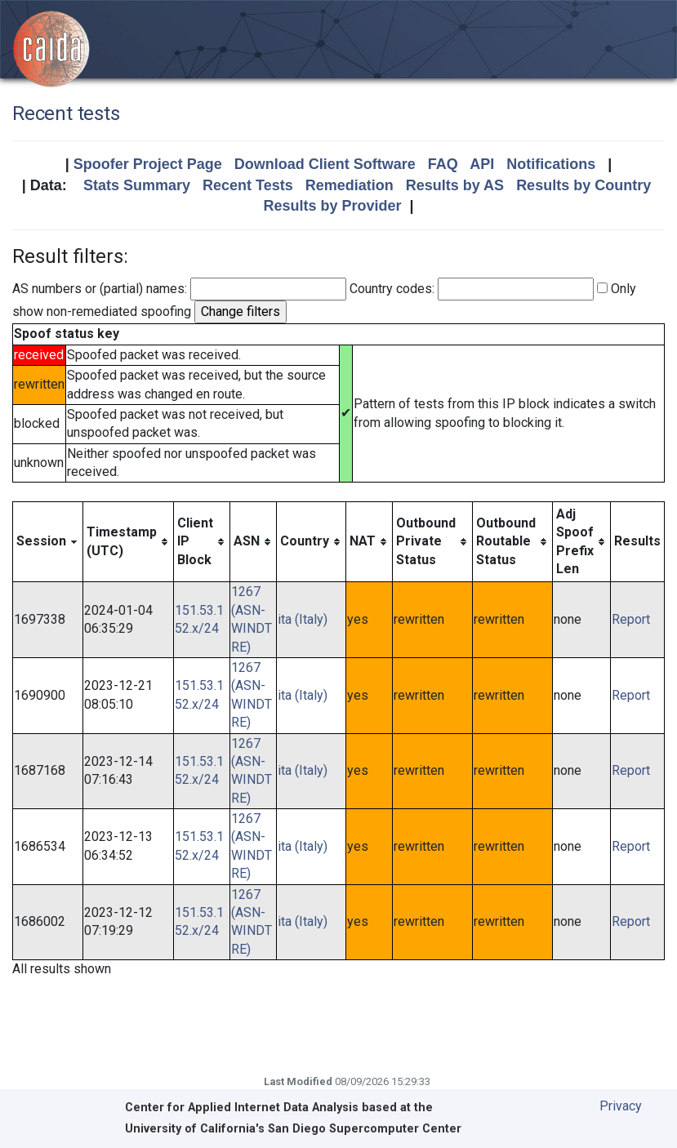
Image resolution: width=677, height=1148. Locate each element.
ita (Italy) (302, 619)
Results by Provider (332, 206)
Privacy (620, 1106)
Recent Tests (248, 185)
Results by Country (583, 185)
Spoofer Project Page (147, 164)
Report (631, 619)
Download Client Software (325, 164)
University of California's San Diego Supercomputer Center (293, 1129)
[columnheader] (48, 541)
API (482, 164)
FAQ (443, 164)
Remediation (349, 185)
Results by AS (455, 185)
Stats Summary (136, 185)
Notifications (550, 164)
